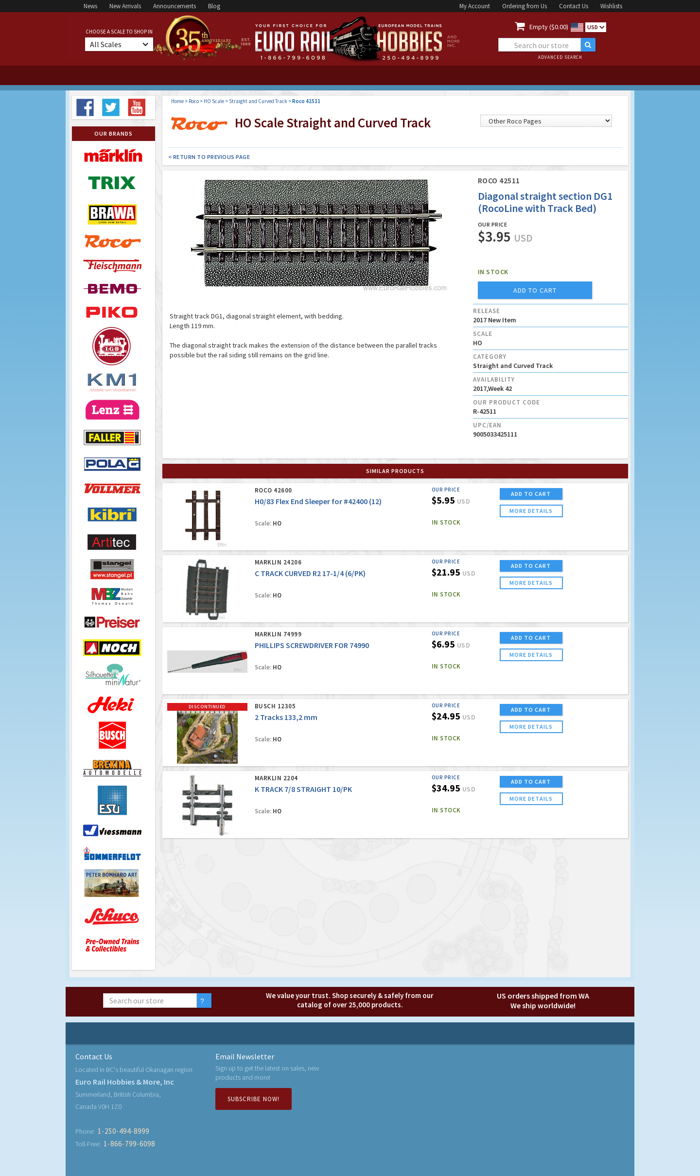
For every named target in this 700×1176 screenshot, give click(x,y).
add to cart (535, 290)
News (90, 6)
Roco (194, 101)
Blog (214, 6)
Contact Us (573, 6)
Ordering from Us (524, 6)
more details (531, 510)
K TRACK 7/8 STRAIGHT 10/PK (303, 789)
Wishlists (611, 6)
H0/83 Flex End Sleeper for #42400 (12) (318, 501)
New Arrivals (125, 6)
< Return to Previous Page (209, 156)
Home (177, 101)
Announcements (174, 6)
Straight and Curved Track (258, 101)
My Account (474, 6)
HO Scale (214, 101)
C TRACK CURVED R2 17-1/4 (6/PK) (310, 573)
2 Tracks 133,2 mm (286, 717)
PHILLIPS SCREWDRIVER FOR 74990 (312, 645)
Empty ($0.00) (548, 26)
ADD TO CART (531, 493)
